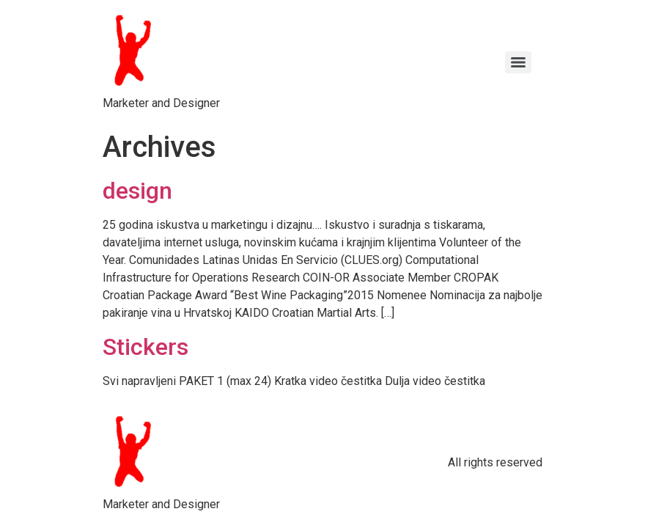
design (137, 191)
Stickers (145, 347)
